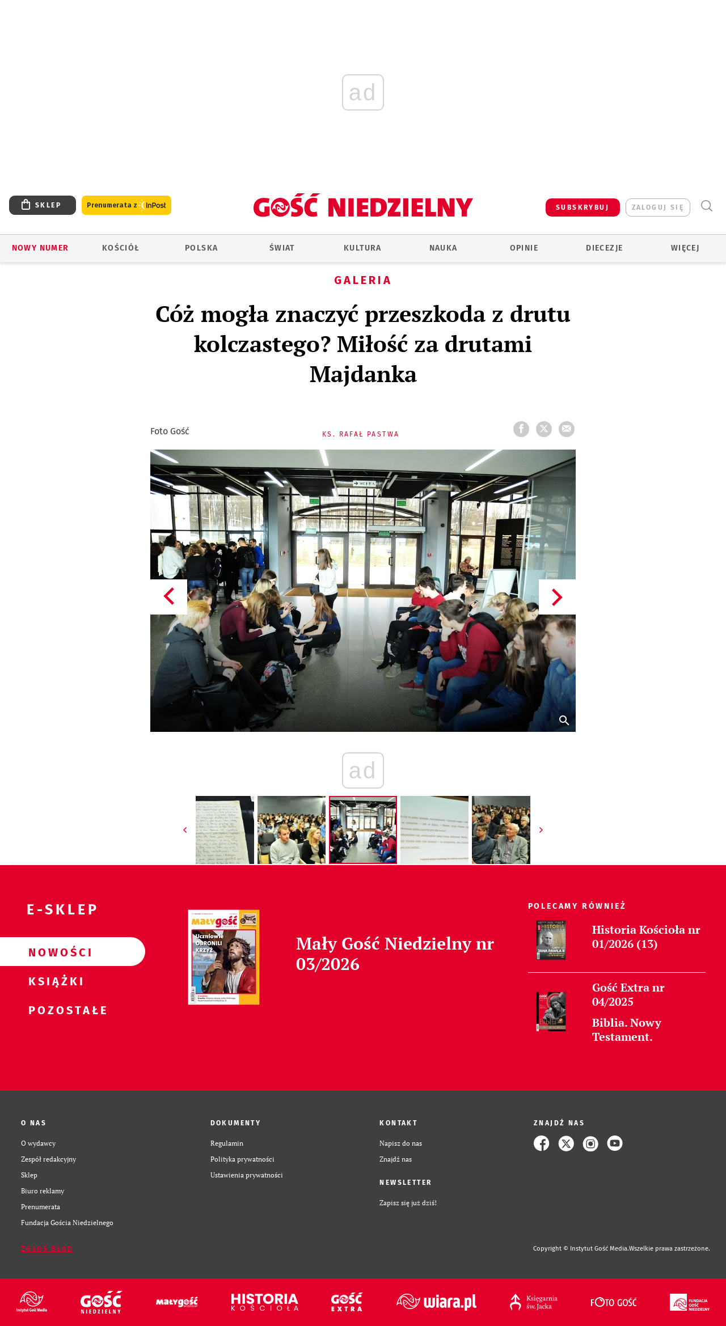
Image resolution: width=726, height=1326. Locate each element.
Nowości (54, 952)
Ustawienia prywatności (246, 1175)
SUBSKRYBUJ (582, 207)
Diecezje (604, 248)
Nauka (443, 248)
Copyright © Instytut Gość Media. (581, 1248)
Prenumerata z (126, 205)
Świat (282, 248)
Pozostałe (54, 1009)
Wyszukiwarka (706, 206)
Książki (54, 981)
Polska (201, 248)
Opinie (524, 248)
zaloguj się (658, 207)
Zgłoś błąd (47, 1249)
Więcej (685, 248)
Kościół (121, 248)
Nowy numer (40, 248)
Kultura (363, 248)
